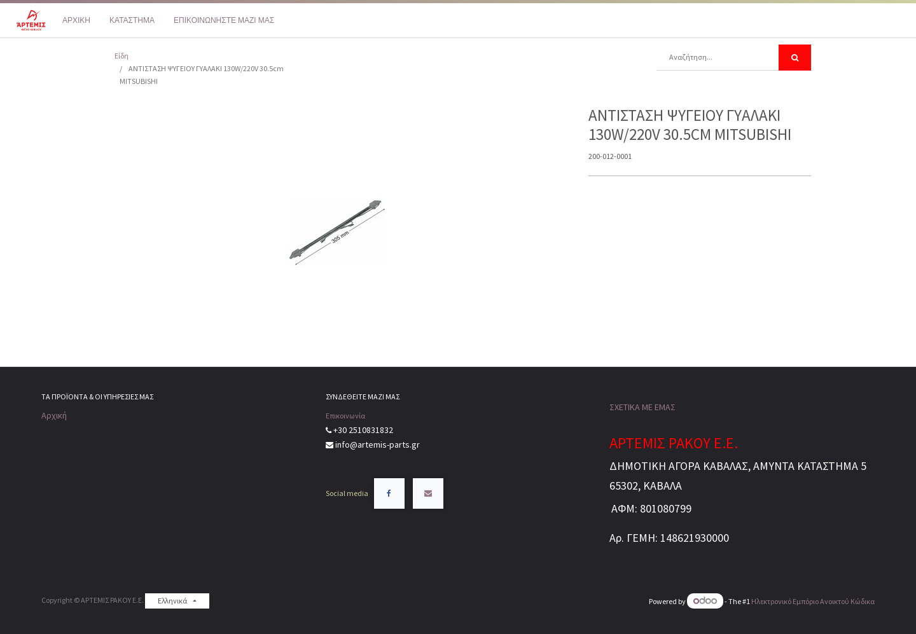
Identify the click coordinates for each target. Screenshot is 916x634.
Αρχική (54, 415)
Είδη (121, 55)
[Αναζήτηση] (795, 58)
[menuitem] (76, 20)
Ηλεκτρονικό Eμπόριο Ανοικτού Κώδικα (813, 601)
